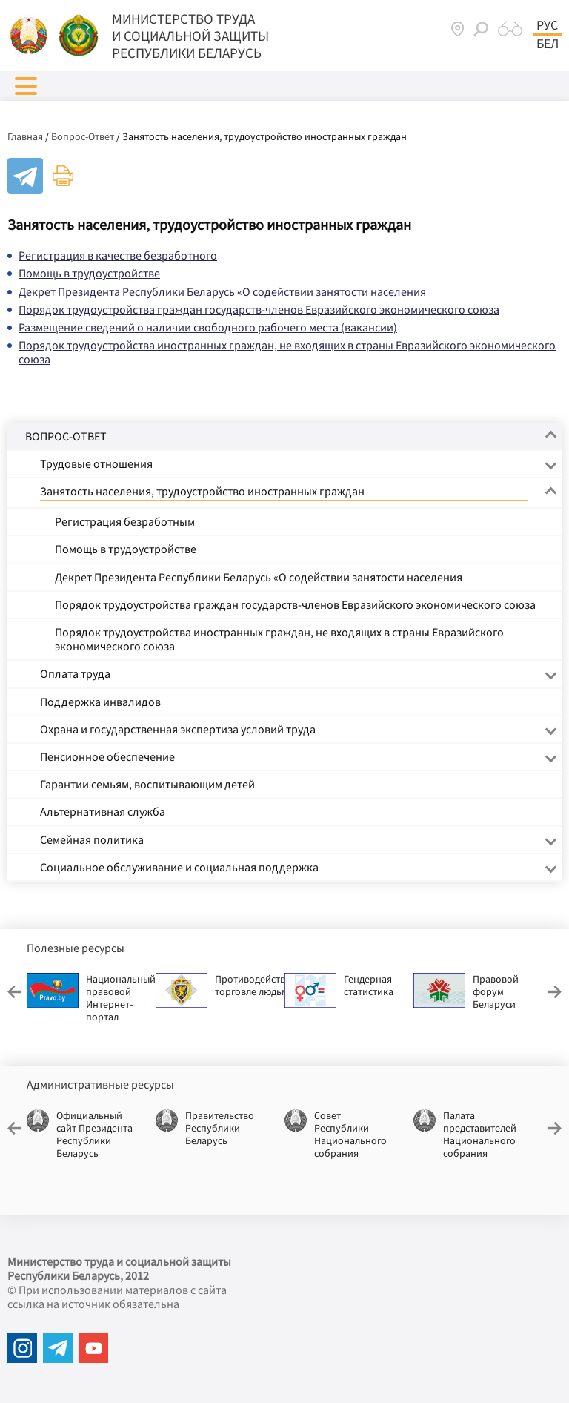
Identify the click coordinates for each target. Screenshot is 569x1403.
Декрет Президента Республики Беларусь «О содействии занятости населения (222, 291)
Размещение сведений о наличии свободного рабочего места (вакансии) (208, 327)
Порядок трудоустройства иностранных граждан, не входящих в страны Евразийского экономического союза (287, 351)
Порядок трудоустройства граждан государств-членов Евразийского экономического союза (259, 309)
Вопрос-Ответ (82, 136)
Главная (25, 136)
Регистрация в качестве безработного (118, 255)
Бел (547, 44)
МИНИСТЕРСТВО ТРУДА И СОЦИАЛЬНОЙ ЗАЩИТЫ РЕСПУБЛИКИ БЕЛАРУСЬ (190, 35)
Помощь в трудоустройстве (89, 272)
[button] (25, 86)
